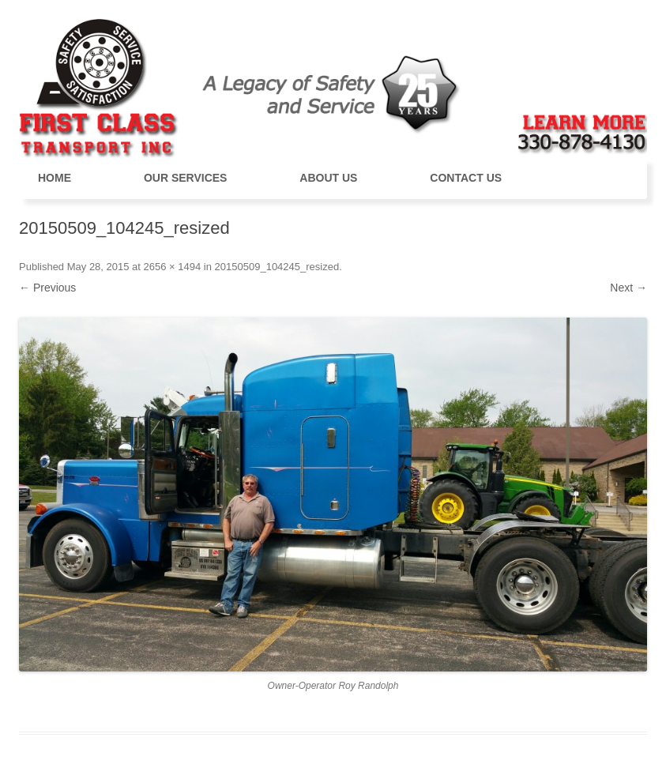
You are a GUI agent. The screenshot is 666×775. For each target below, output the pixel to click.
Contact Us (466, 177)
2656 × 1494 (172, 267)
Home (54, 177)
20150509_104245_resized (277, 267)
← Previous (47, 287)
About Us (328, 177)
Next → (628, 287)
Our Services (186, 177)
